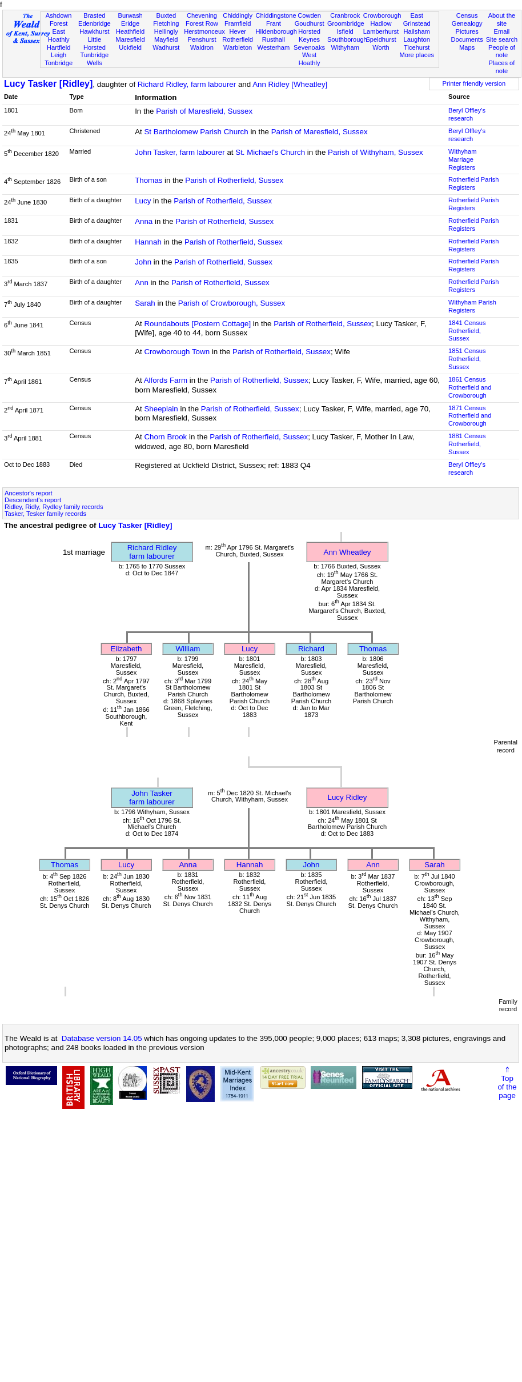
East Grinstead (417, 19)
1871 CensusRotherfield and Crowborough (469, 415)
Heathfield (130, 31)
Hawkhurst (94, 31)
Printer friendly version (474, 83)
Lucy (143, 201)
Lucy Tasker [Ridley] (48, 84)
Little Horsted (94, 43)
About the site (502, 19)
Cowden (309, 15)
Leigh (58, 54)
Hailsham (417, 31)
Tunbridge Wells (95, 58)
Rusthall (273, 39)
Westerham (274, 47)
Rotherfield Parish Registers (473, 183)
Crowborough (382, 15)
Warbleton (237, 47)
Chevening (202, 15)
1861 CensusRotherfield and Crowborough (469, 387)
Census (467, 15)
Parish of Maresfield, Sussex (204, 111)
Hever (237, 31)
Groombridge (345, 23)
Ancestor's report (29, 493)
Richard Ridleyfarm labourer (152, 551)
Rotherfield (237, 39)
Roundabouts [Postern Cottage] (197, 323)
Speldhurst (381, 39)
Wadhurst (165, 47)
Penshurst (201, 39)
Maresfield (129, 39)
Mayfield (166, 39)
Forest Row (202, 23)
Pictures (467, 31)
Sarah (145, 303)
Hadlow (380, 23)
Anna (143, 221)
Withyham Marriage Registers (462, 159)
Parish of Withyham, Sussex (375, 152)
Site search (502, 39)
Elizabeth (126, 648)
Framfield (237, 23)
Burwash (130, 15)
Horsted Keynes (309, 35)
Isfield (345, 31)
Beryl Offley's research (466, 114)
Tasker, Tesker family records (45, 513)
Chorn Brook (165, 436)
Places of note (502, 66)
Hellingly (166, 31)
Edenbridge (94, 23)
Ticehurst (416, 47)
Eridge (130, 23)
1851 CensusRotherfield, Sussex (466, 358)
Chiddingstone (276, 15)
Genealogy (467, 23)
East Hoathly (59, 35)
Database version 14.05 (102, 1038)
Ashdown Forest (59, 19)
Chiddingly (237, 15)
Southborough (347, 39)
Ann (141, 282)
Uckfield (130, 47)
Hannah (148, 242)
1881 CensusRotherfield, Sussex (466, 443)
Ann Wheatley (347, 552)
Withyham (345, 47)
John (143, 262)
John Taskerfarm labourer (151, 797)
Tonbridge (59, 62)
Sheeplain (161, 408)
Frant (273, 23)
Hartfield (58, 47)
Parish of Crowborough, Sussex (231, 303)
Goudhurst (309, 23)
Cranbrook (345, 15)
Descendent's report (33, 499)
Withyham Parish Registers (472, 306)
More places (416, 54)
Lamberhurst (381, 31)
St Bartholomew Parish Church (196, 131)
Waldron (202, 47)
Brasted (94, 15)
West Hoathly (309, 58)
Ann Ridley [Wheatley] (289, 84)
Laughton (417, 39)
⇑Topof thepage (506, 1082)
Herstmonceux (204, 31)
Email (502, 31)
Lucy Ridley (347, 797)
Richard (311, 648)
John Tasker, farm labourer (180, 152)
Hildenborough (276, 31)
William (188, 648)
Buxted (166, 15)
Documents (467, 39)
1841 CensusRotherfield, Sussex (466, 330)
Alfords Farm (165, 380)
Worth (380, 47)
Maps (467, 47)
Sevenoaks (309, 47)
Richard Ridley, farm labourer (187, 84)
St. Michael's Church (270, 152)
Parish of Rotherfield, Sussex (234, 180)
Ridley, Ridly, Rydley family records (54, 506)
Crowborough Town (177, 351)
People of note (501, 51)
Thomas (148, 180)
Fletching (166, 23)
